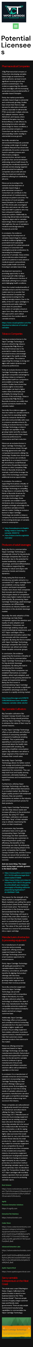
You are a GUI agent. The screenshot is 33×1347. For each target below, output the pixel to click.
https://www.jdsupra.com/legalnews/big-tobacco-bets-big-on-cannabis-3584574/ (17, 530)
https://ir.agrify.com (9, 1208)
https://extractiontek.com (12, 1218)
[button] (16, 26)
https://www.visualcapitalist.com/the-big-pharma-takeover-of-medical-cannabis (16, 325)
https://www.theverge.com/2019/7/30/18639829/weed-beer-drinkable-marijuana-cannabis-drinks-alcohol (15, 700)
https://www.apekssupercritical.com (16, 1272)
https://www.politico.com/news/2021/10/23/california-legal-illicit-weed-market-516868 (18, 875)
